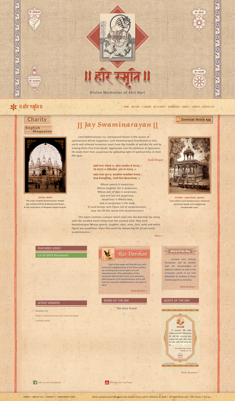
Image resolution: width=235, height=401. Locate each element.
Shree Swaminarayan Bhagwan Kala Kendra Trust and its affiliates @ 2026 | (130, 397)
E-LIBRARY (146, 106)
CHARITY (196, 106)
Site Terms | (196, 397)
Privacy (207, 397)
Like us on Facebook (49, 382)
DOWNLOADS (174, 106)
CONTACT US (208, 106)
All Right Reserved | (179, 397)
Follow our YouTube (121, 382)
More (159, 235)
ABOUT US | (38, 397)
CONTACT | (51, 397)
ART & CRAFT (160, 106)
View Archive (139, 290)
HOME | (27, 397)
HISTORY (135, 106)
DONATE (185, 106)
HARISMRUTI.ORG (66, 397)
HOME (126, 106)
